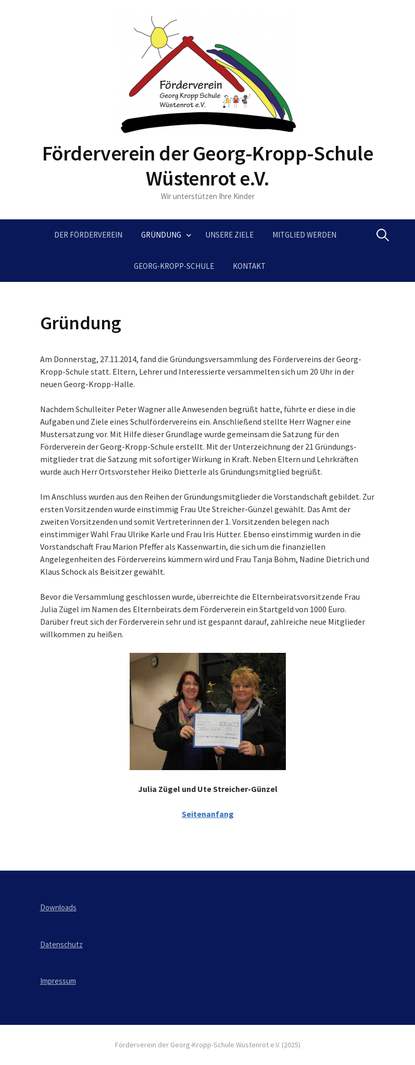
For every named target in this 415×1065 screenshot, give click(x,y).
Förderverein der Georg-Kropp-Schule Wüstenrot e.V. (207, 165)
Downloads (58, 907)
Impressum (58, 981)
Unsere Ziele (229, 235)
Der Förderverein (88, 235)
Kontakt (249, 266)
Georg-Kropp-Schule (174, 266)
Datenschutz (61, 944)
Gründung (161, 235)
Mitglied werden (304, 235)
